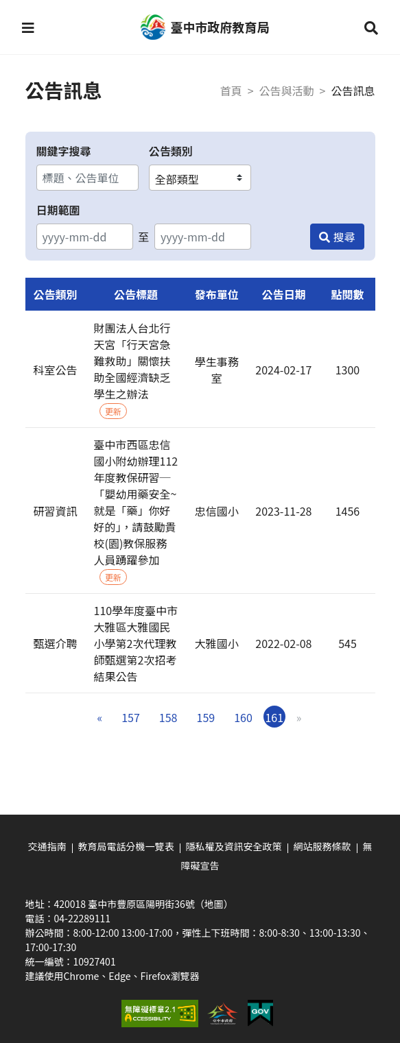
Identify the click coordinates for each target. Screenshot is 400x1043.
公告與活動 (286, 90)
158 (168, 717)
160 (243, 717)
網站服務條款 (322, 846)
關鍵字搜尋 (63, 151)
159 (206, 717)
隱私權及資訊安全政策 (234, 846)
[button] (28, 27)
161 (274, 717)
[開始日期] (84, 237)
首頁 (231, 90)
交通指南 (47, 846)
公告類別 (171, 151)
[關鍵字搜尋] (87, 178)
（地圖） (214, 904)
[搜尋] (337, 237)
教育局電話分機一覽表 (126, 846)
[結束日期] (202, 237)
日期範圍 (58, 210)
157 (130, 717)
